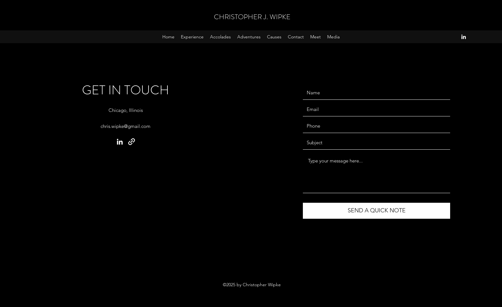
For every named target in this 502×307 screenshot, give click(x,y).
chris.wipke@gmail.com (125, 126)
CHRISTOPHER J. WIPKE (252, 17)
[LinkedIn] (463, 37)
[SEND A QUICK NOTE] (376, 211)
